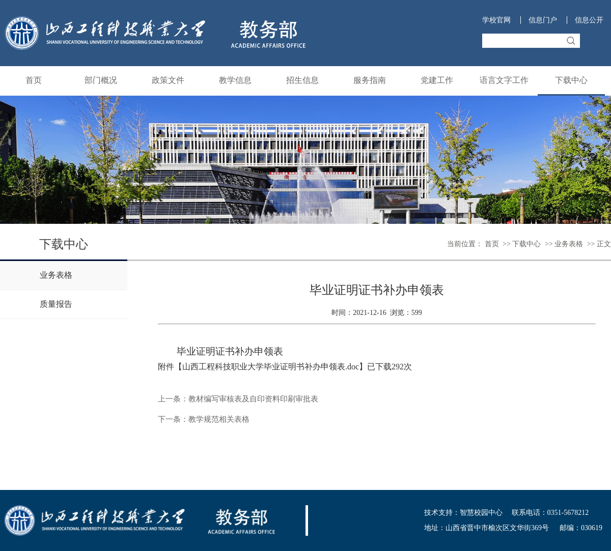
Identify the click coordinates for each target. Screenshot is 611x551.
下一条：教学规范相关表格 (203, 419)
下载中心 (571, 80)
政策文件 (168, 80)
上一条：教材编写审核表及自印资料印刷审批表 (238, 399)
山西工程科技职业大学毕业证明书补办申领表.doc (270, 366)
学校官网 (496, 20)
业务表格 (568, 244)
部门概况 (101, 80)
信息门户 (543, 20)
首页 (33, 80)
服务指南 (369, 80)
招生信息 (302, 80)
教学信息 (235, 80)
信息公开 (589, 20)
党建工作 (437, 80)
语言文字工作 (504, 80)
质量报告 (56, 304)
